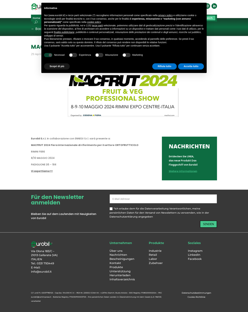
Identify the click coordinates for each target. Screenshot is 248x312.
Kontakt (115, 263)
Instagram (195, 250)
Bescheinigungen (122, 259)
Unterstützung (120, 271)
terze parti (97, 25)
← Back (37, 28)
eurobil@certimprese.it (41, 297)
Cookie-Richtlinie (196, 297)
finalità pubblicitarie (64, 32)
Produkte (116, 267)
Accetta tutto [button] (191, 66)
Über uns (116, 250)
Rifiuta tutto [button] (164, 66)
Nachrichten (118, 254)
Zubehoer (156, 263)
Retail (153, 254)
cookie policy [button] (94, 22)
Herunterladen (120, 275)
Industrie (155, 250)
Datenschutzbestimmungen (196, 293)
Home (36, 18)
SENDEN (208, 224)
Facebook (195, 259)
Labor (153, 259)
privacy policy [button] (165, 15)
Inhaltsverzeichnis (122, 279)
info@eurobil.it (41, 271)
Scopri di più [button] (57, 66)
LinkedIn (194, 254)
